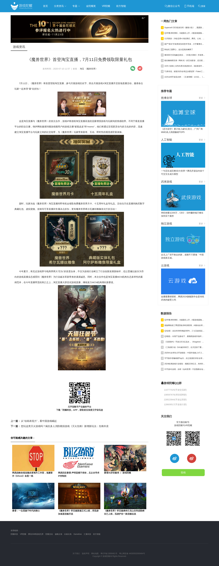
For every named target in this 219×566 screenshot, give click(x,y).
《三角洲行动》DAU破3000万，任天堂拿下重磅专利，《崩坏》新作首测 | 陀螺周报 (184, 347)
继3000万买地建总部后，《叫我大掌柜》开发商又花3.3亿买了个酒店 (184, 55)
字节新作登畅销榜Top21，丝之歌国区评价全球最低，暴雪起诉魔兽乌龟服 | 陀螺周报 (184, 358)
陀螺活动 (49, 534)
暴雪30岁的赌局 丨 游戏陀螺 (117, 473)
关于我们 (76, 553)
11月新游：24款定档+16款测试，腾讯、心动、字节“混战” (184, 38)
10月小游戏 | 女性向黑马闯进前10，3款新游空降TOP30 (184, 66)
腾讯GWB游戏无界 (35, 534)
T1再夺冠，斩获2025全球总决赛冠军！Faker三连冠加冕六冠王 (184, 71)
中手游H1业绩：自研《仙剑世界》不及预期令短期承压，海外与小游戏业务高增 (184, 369)
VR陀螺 (23, 534)
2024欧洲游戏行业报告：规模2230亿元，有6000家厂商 (184, 364)
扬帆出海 (58, 534)
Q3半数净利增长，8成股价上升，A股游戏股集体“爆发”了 (184, 33)
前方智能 (96, 534)
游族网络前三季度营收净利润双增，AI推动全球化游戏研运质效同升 (184, 325)
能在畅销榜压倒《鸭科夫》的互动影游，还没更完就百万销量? (184, 60)
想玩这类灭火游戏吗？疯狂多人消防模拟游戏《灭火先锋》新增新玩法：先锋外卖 (60, 426)
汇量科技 (87, 534)
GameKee (77, 534)
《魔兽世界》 (91, 69)
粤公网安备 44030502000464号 (132, 553)
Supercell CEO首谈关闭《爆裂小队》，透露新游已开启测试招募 (184, 28)
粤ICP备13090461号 (109, 553)
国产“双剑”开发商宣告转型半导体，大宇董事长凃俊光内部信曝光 (184, 44)
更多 (202, 98)
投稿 (183, 472)
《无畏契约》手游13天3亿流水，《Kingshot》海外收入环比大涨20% (184, 342)
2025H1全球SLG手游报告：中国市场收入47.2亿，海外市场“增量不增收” (184, 353)
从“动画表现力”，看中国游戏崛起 (34, 421)
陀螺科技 (14, 534)
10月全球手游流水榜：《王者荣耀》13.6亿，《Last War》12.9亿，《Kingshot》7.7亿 (184, 77)
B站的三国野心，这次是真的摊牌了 (178, 49)
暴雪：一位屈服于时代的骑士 (26, 510)
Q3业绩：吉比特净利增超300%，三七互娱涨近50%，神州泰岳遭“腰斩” (184, 331)
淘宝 (82, 69)
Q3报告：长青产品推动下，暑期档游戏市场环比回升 (184, 336)
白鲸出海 (67, 534)
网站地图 (95, 553)
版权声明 (85, 553)
